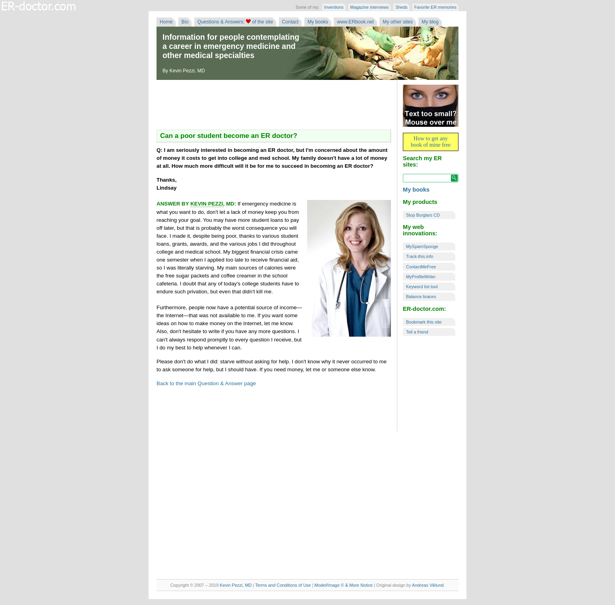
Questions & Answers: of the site (235, 22)
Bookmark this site (423, 322)
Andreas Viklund (427, 585)
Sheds (401, 7)
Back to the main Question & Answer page (206, 383)
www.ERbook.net (355, 22)
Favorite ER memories (435, 7)
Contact (290, 22)
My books (318, 22)
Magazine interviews (369, 7)
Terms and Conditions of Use (283, 585)
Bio (185, 22)
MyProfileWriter (421, 276)
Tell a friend (417, 332)
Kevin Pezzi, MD (235, 585)
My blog (430, 22)
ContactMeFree (421, 266)
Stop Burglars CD (423, 215)
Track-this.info (419, 256)
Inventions (334, 7)
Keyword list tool (422, 286)
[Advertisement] (274, 106)
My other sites (398, 22)
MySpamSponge (422, 246)
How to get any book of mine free (431, 142)
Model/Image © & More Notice (344, 585)
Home (166, 22)
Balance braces (421, 296)
